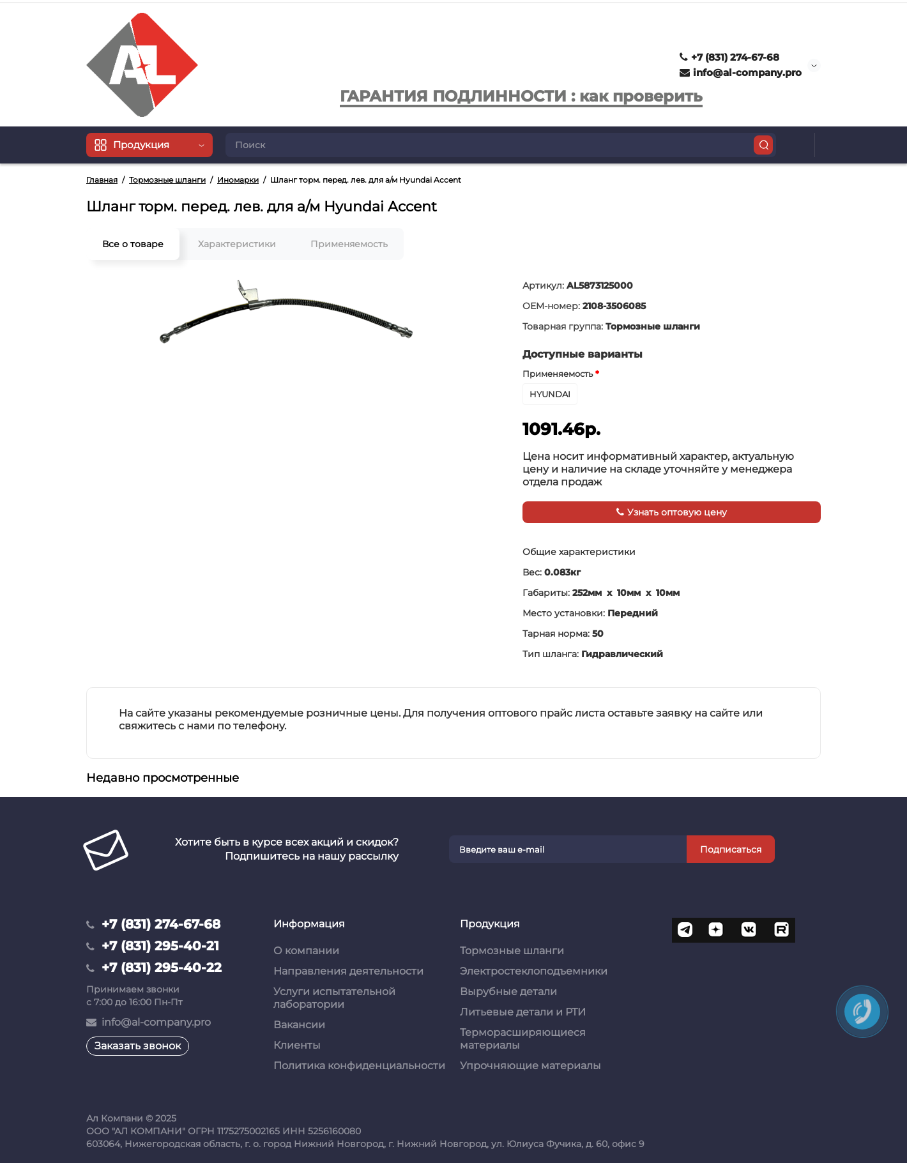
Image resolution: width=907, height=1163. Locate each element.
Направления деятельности (348, 971)
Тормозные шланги (512, 951)
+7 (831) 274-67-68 (729, 57)
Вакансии (299, 1025)
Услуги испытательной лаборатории (334, 997)
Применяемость (349, 244)
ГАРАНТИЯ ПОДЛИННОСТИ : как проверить (521, 96)
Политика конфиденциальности (359, 1066)
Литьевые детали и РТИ (523, 1012)
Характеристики (237, 244)
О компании (306, 951)
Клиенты (297, 1045)
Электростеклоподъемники (533, 971)
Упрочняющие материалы (530, 1066)
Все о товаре (133, 244)
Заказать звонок (138, 1046)
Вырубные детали (508, 991)
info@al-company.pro (741, 72)
